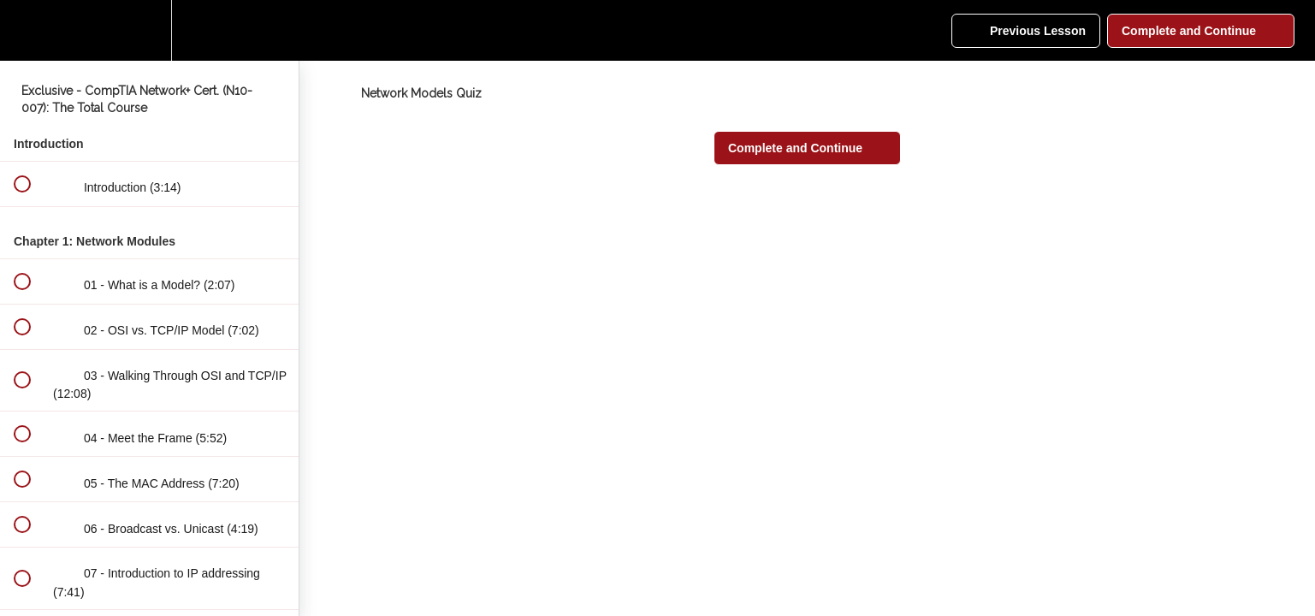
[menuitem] (149, 30)
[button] (21, 30)
